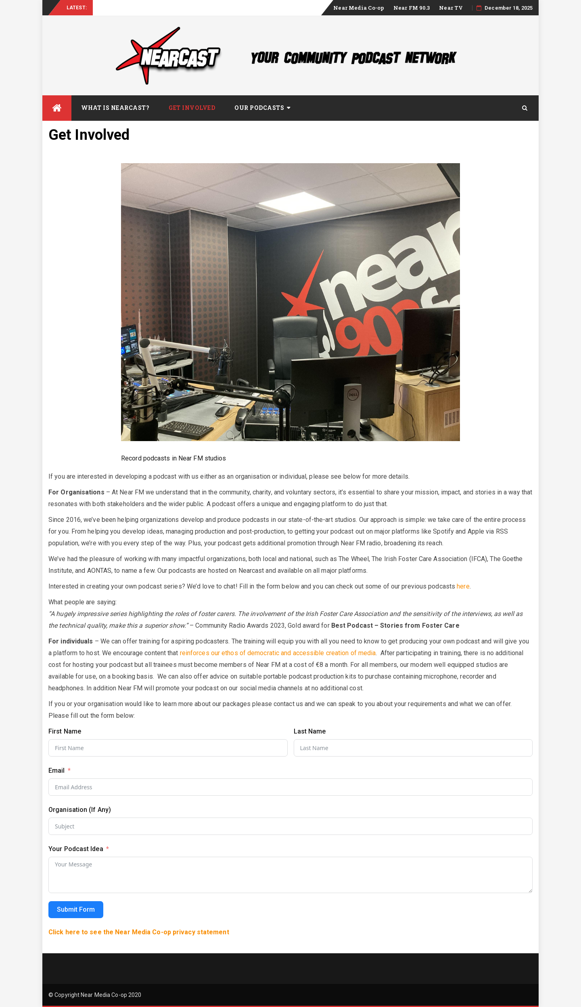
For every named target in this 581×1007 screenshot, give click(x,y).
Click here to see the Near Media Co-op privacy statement (138, 932)
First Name (64, 731)
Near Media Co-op (358, 7)
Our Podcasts (259, 107)
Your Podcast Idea (75, 849)
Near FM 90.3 (411, 7)
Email (56, 770)
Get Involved (192, 107)
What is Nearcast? (115, 107)
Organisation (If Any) (79, 810)
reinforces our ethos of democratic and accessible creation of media (278, 653)
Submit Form (76, 909)
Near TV (451, 7)
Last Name (310, 731)
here (463, 586)
